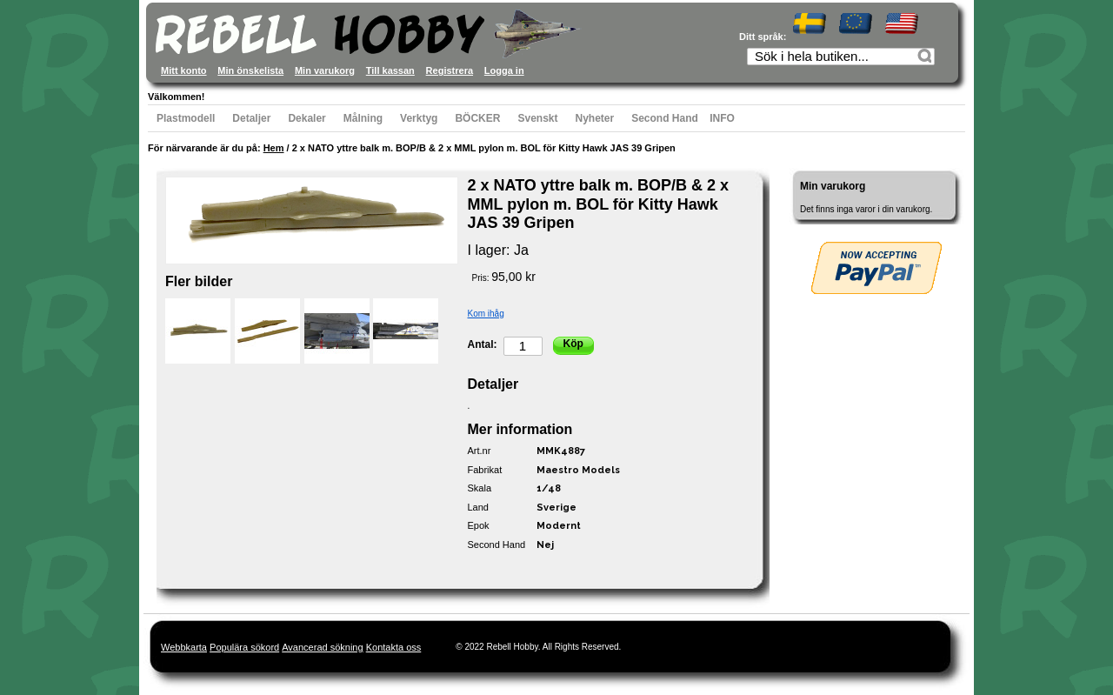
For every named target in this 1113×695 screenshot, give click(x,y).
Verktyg (418, 118)
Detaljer (251, 118)
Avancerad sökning (322, 647)
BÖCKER (477, 118)
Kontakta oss (394, 647)
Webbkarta (184, 647)
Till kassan (390, 70)
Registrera (449, 70)
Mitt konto (184, 70)
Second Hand (664, 118)
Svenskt (537, 118)
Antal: (482, 344)
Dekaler (306, 118)
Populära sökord (244, 647)
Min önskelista (250, 70)
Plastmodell (186, 118)
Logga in (504, 70)
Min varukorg (325, 70)
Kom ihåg (486, 313)
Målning (363, 118)
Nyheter (595, 118)
